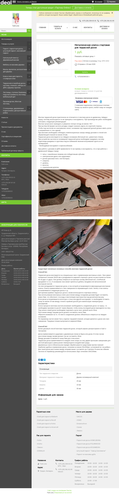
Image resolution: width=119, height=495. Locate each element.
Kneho (39, 444)
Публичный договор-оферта (12, 151)
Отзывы (4, 141)
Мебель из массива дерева (13, 65)
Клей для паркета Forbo (46, 423)
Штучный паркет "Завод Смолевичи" (91, 451)
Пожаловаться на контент (63, 493)
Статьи (4, 122)
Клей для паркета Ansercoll (47, 427)
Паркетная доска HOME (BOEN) (88, 440)
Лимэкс (79, 431)
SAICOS (79, 416)
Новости (4, 117)
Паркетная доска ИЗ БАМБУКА (88, 447)
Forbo (39, 440)
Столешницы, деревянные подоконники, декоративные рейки (14, 110)
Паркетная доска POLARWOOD (88, 444)
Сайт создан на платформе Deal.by (60, 490)
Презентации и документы (11, 127)
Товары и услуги (7, 44)
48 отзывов (98, 2)
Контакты (88, 27)
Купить (85, 72)
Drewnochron (82, 423)
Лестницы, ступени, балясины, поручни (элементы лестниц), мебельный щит (14, 94)
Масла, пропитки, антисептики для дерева (15, 70)
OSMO (79, 420)
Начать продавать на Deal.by (27, 2)
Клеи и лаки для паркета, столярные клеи (12, 77)
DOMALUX (41, 451)
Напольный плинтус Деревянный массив (11, 59)
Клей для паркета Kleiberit (47, 416)
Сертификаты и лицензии (11, 136)
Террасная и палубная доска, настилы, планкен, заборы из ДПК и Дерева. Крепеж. (14, 85)
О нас (3, 132)
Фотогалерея (6, 39)
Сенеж (79, 427)
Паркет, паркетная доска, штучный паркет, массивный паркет (14, 50)
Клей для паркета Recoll (46, 420)
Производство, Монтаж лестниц (12, 102)
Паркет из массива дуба (86, 454)
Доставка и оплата (83, 8)
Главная (42, 27)
